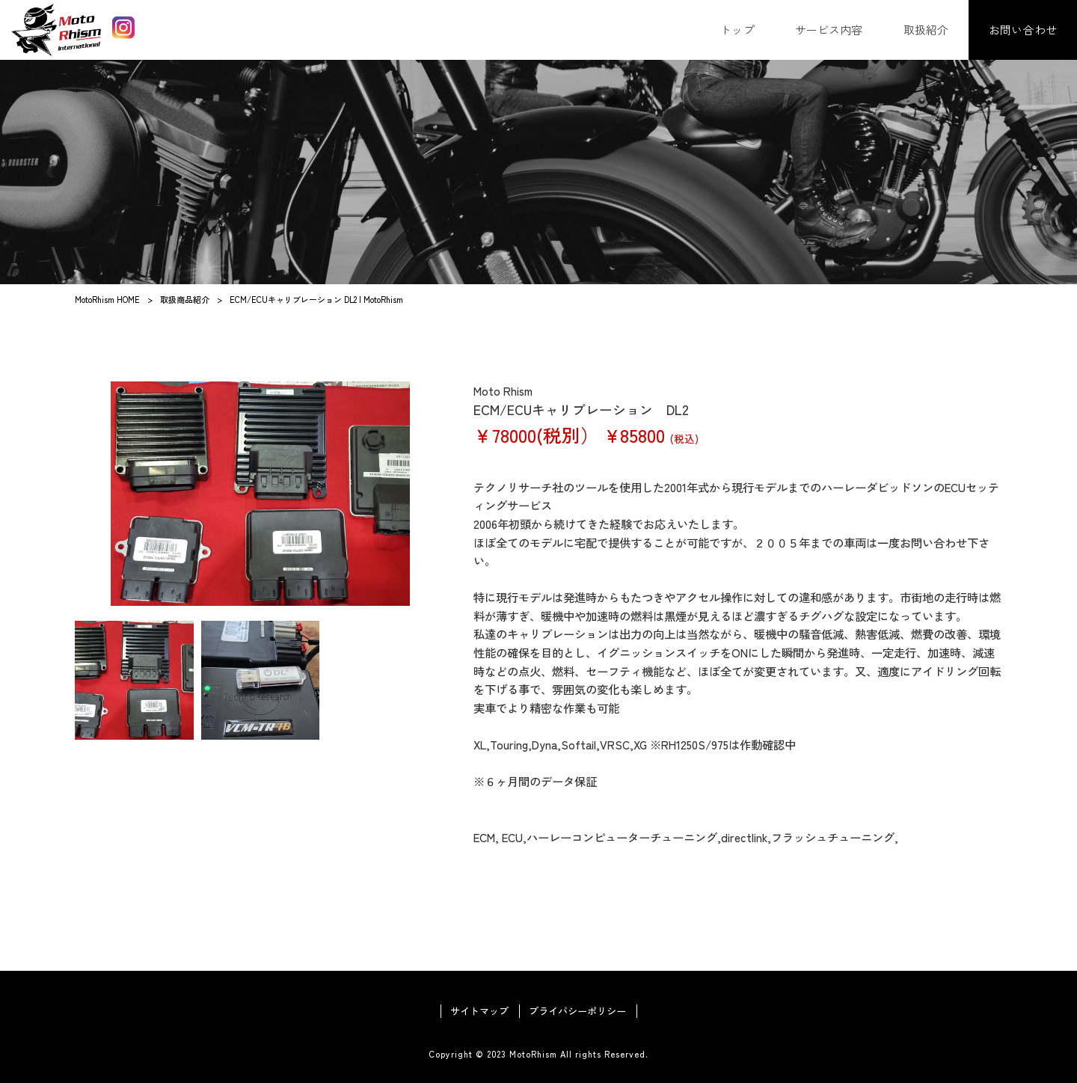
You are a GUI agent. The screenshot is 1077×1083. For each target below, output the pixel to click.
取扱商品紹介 (184, 299)
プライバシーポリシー (577, 1011)
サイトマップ (479, 1011)
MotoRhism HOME (107, 299)
